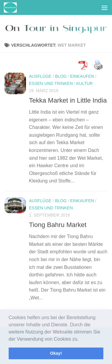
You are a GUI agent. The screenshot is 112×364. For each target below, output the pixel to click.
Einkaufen (82, 76)
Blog (61, 76)
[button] (81, 339)
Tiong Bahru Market (57, 225)
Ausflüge (40, 76)
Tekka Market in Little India (68, 100)
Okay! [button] (56, 353)
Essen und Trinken (51, 83)
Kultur (84, 83)
